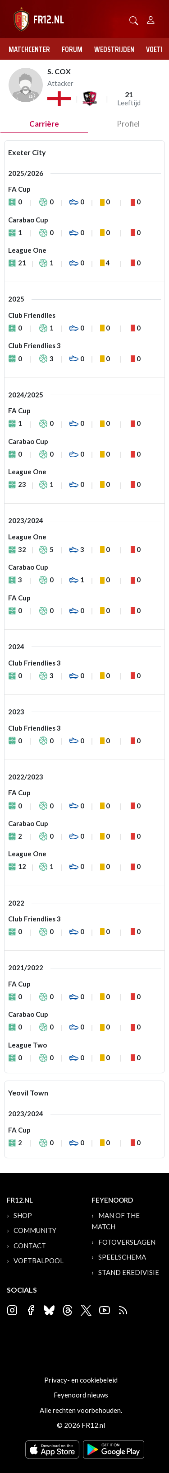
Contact (30, 1246)
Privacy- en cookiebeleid (81, 1380)
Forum (72, 49)
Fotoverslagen (126, 1242)
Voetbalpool (39, 1260)
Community (35, 1230)
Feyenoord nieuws (81, 1395)
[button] (133, 19)
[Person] (151, 18)
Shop (23, 1215)
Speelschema (122, 1257)
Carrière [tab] (44, 123)
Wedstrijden (114, 49)
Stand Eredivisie (128, 1272)
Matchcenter (29, 49)
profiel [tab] (128, 123)
